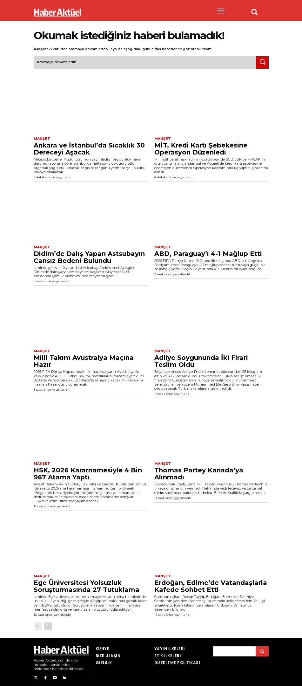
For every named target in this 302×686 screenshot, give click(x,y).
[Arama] (262, 649)
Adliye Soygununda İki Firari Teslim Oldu (201, 360)
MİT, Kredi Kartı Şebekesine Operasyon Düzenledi (200, 148)
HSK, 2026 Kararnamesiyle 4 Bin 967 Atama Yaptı (88, 472)
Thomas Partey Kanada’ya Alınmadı (198, 472)
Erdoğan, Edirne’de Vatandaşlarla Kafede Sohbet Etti (210, 584)
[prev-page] (38, 624)
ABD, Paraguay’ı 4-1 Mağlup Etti (208, 252)
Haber (39, 658)
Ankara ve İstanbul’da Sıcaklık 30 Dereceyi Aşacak (89, 148)
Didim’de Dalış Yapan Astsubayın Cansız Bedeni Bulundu (89, 256)
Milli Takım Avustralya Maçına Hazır (84, 360)
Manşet (41, 138)
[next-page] (48, 624)
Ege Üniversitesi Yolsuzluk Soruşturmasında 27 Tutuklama (86, 584)
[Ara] (262, 62)
